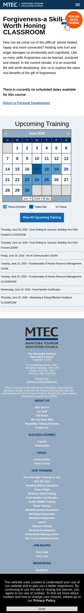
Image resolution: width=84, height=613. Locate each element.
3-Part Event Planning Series (42, 534)
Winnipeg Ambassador (42, 514)
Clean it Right (42, 489)
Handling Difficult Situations (42, 485)
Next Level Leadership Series (42, 538)
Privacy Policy (44, 600)
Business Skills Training (42, 493)
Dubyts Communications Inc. (42, 381)
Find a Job (42, 556)
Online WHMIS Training (42, 501)
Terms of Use (42, 463)
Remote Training (41, 526)
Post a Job (42, 552)
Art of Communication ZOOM (41, 255)
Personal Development (42, 530)
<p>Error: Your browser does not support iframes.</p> (42, 166)
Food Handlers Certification (42, 497)
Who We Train (42, 481)
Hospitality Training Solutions (42, 423)
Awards (42, 441)
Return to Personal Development (26, 103)
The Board (42, 415)
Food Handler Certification (46, 289)
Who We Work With (42, 419)
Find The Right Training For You (42, 477)
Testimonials (42, 445)
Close (41, 608)
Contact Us (42, 427)
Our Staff (42, 411)
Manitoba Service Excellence (41, 510)
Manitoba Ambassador (42, 518)
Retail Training (42, 505)
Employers (42, 570)
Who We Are (42, 407)
